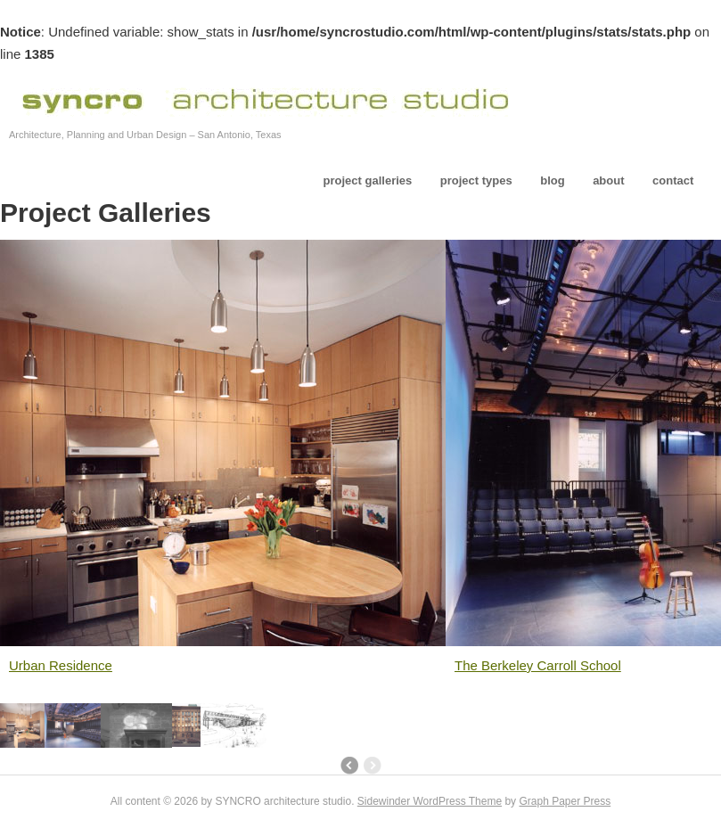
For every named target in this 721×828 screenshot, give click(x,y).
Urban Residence (60, 665)
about (608, 180)
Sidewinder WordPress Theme (429, 801)
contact (672, 180)
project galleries (368, 180)
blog (552, 180)
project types (476, 180)
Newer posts (349, 766)
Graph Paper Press (564, 801)
